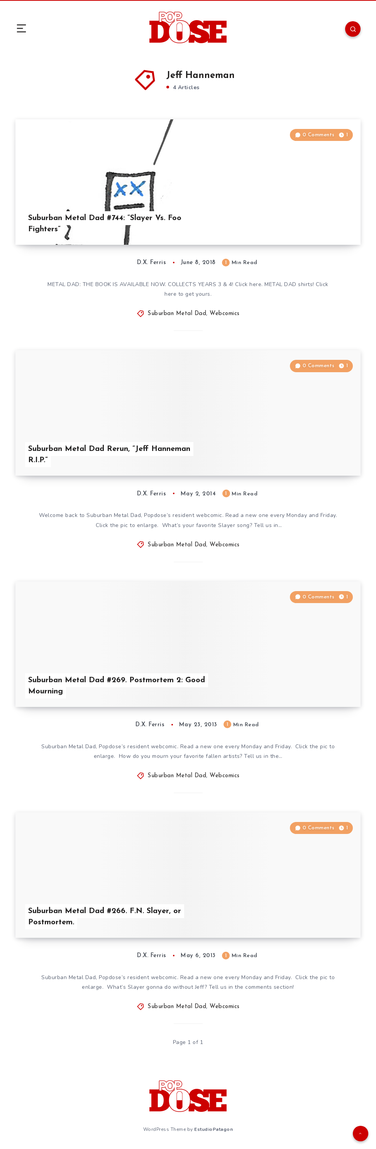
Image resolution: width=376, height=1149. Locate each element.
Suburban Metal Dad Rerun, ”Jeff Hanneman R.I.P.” (109, 454)
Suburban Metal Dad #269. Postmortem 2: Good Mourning (116, 685)
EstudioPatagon (213, 1129)
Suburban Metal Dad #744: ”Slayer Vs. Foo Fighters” (104, 223)
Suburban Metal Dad (176, 314)
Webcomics (225, 314)
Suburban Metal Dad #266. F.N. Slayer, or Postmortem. (104, 916)
